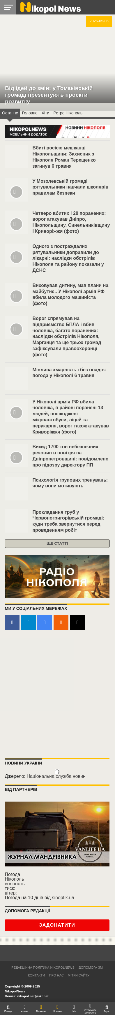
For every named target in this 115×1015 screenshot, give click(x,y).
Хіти (45, 113)
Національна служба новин (55, 776)
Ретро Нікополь (67, 113)
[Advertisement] (57, 694)
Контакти (36, 975)
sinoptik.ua (63, 897)
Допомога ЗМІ (91, 967)
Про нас (56, 975)
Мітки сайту (78, 975)
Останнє (10, 113)
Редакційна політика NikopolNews (43, 967)
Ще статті (57, 543)
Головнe (30, 113)
